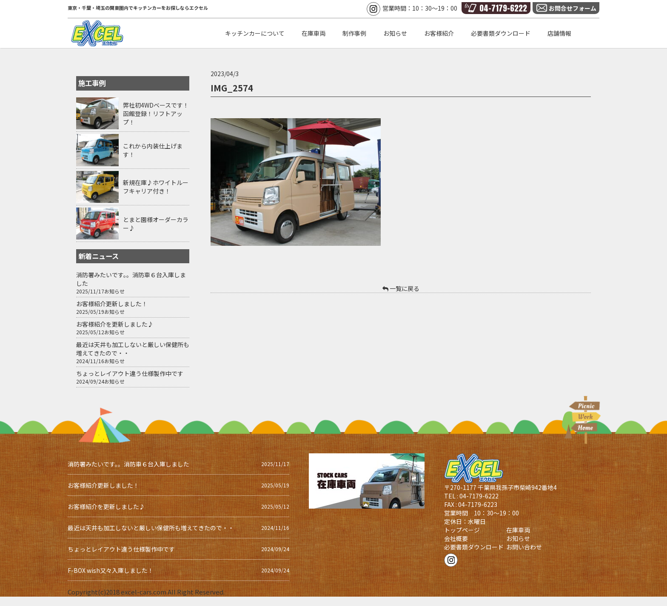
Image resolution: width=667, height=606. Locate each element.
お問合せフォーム (572, 8)
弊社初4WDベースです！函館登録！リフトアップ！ (156, 113)
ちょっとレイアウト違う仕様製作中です (129, 373)
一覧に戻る (400, 288)
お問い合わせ (524, 547)
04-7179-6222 (503, 8)
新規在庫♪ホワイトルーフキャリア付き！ (155, 186)
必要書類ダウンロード (474, 547)
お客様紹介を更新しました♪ (115, 324)
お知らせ (114, 291)
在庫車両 (518, 530)
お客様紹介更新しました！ (112, 303)
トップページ (462, 530)
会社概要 (456, 538)
